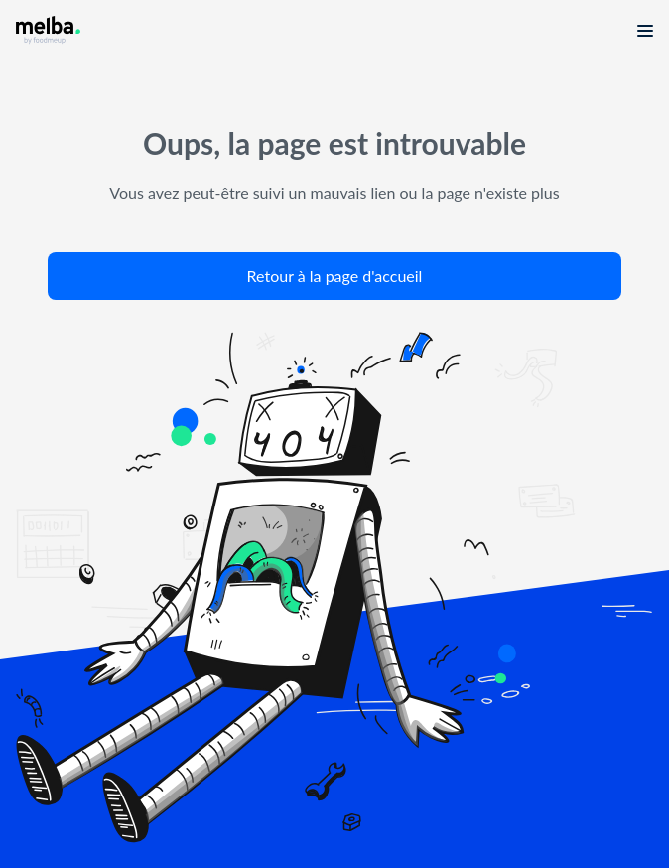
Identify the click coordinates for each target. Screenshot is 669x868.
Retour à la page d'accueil (335, 275)
